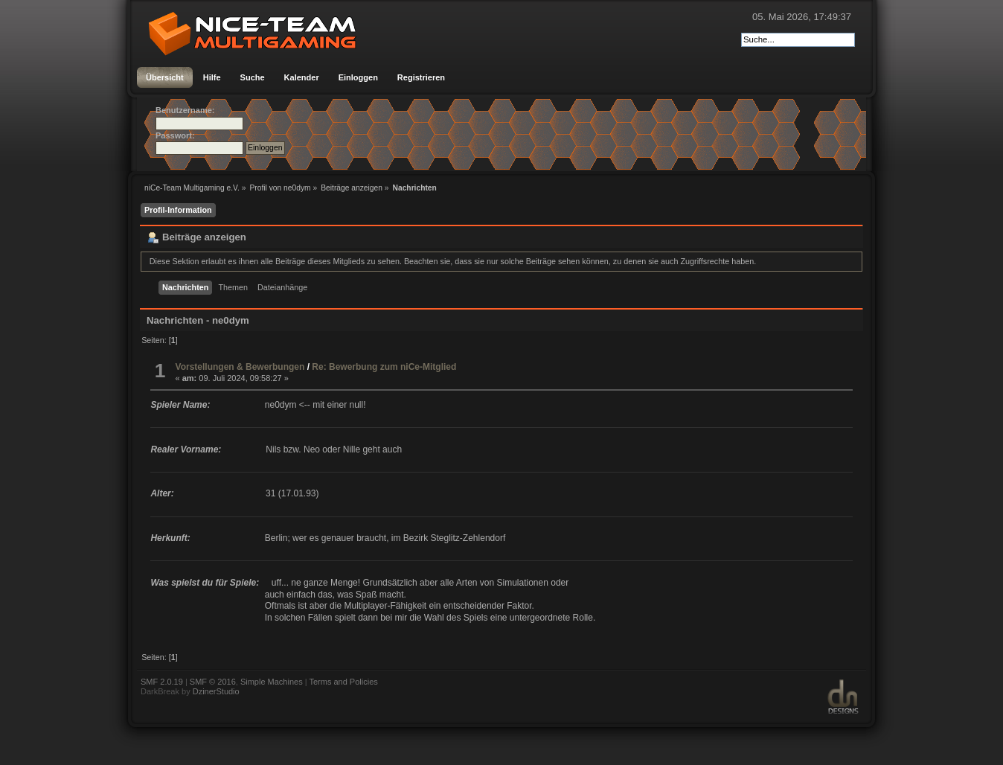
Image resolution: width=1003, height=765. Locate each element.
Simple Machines (271, 681)
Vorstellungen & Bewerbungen (240, 367)
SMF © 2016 (213, 681)
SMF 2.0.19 (162, 681)
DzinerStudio (216, 691)
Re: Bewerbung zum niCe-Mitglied (384, 367)
